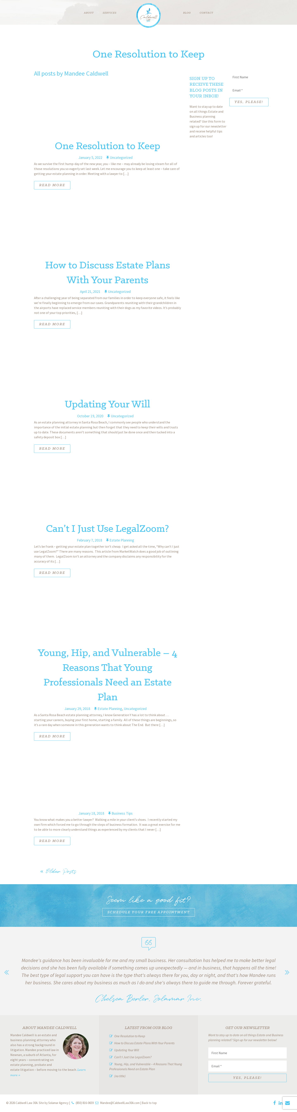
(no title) (120, 1076)
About (89, 13)
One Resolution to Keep (108, 146)
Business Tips (122, 813)
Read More (52, 185)
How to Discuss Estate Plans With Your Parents (144, 1043)
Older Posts (58, 871)
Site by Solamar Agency (53, 1103)
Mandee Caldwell (86, 73)
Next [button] (289, 972)
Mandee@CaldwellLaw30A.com (120, 1103)
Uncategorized (121, 157)
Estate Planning (122, 540)
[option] (148, 978)
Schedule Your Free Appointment (148, 912)
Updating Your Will (107, 404)
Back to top (149, 1103)
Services (110, 13)
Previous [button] (8, 972)
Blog (187, 13)
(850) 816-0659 (85, 1103)
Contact (206, 13)
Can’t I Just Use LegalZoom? (107, 529)
